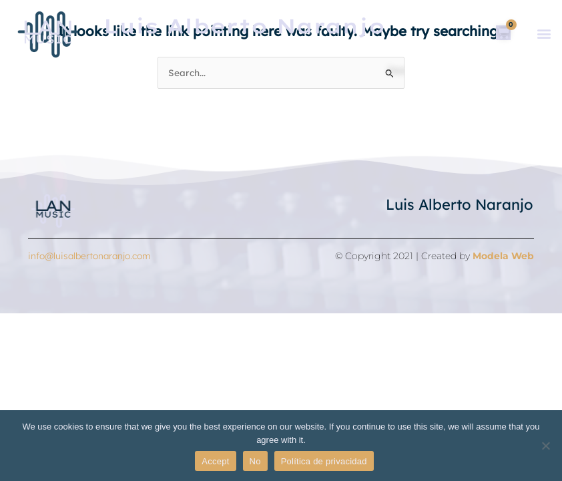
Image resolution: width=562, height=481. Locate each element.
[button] (544, 34)
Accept (215, 461)
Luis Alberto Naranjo (459, 204)
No (255, 461)
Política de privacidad (324, 461)
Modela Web (503, 256)
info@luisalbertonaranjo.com (89, 255)
